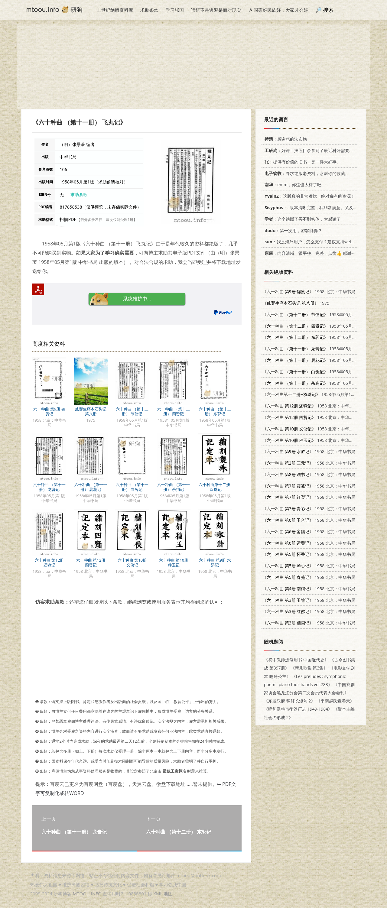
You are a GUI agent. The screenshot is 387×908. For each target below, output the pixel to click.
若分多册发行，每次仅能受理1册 (106, 219)
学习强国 (175, 10)
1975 (295, 303)
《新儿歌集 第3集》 (309, 668)
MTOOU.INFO (87, 893)
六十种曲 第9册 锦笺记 (49, 411)
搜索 (328, 9)
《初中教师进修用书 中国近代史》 (296, 660)
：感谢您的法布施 (284, 139)
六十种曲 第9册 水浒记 (215, 562)
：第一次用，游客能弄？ (292, 230)
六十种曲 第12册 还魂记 (49, 562)
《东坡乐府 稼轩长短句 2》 (289, 701)
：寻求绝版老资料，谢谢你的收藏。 (305, 173)
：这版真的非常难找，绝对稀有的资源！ (308, 196)
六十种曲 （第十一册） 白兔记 (132, 487)
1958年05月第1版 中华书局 (321, 314)
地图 (168, 893)
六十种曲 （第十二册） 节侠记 (132, 411)
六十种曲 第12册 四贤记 (90, 562)
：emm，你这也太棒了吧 (291, 184)
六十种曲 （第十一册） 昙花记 (90, 487)
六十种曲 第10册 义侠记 (132, 562)
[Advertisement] (193, 66)
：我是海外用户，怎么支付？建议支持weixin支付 (313, 242)
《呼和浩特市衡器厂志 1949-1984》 (298, 709)
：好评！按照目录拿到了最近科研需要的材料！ (314, 150)
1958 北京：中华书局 (308, 291)
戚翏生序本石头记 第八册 (90, 411)
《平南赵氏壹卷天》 (335, 701)
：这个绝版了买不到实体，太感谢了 (301, 219)
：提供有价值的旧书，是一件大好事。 (301, 162)
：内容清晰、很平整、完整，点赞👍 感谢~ (308, 253)
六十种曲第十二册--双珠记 (215, 487)
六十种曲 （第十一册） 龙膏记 (49, 487)
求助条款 (149, 10)
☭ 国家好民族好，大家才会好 (278, 10)
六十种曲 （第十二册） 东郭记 (215, 411)
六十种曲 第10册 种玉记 (173, 562)
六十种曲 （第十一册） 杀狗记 (173, 487)
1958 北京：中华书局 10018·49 (319, 406)
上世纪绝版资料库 (115, 10)
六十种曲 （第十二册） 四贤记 (173, 411)
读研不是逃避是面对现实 (216, 10)
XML (157, 893)
